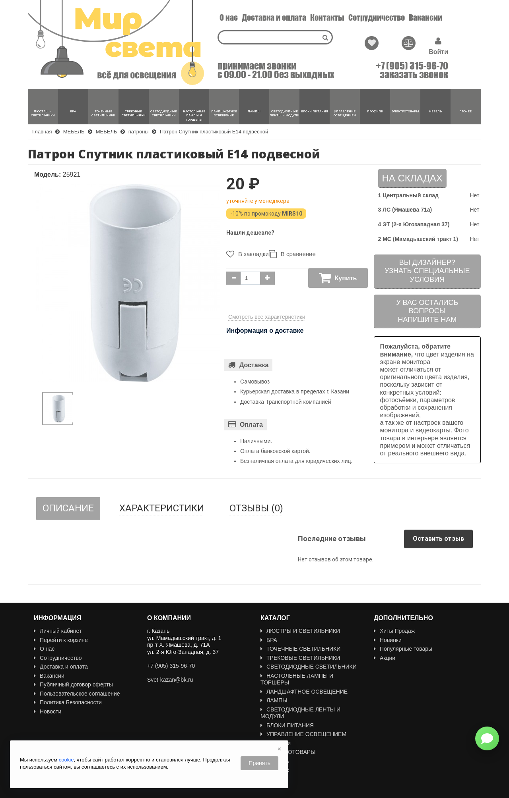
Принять (259, 763)
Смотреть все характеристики (266, 317)
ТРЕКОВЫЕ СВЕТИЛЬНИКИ (300, 658)
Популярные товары (403, 649)
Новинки (388, 640)
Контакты (327, 17)
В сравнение (296, 254)
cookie (66, 760)
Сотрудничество (376, 17)
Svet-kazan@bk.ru (170, 680)
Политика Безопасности (68, 702)
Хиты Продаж (394, 631)
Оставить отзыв (438, 538)
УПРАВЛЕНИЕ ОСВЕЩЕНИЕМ (303, 734)
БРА (268, 640)
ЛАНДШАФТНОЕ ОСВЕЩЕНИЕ (304, 691)
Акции (384, 658)
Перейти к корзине (61, 640)
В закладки (245, 254)
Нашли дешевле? (250, 232)
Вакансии (425, 17)
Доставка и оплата (274, 17)
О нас (229, 17)
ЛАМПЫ (274, 700)
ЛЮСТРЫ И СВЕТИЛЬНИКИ (300, 631)
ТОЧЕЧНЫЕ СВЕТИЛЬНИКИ (300, 649)
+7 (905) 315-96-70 (412, 66)
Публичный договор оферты (73, 684)
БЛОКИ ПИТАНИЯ (287, 725)
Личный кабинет (58, 631)
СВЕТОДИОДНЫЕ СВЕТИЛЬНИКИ (308, 666)
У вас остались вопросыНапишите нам (427, 311)
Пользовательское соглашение (77, 693)
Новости (47, 711)
